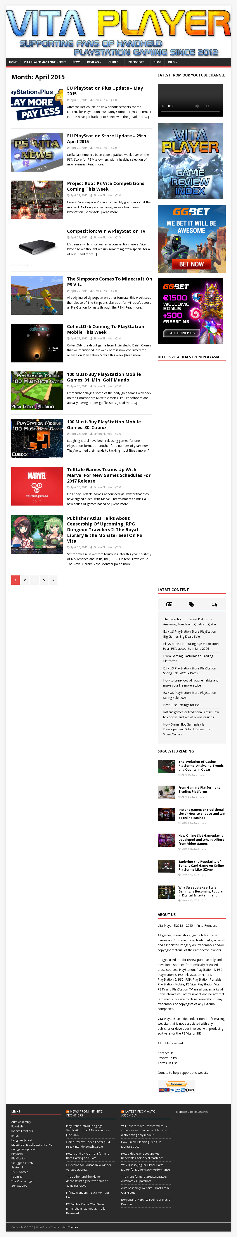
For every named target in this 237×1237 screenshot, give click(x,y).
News (76, 62)
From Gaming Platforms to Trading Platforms (199, 789)
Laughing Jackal (21, 1140)
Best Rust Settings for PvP (182, 705)
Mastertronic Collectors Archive (31, 1144)
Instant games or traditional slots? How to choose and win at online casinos (201, 814)
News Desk (100, 100)
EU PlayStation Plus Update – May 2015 (105, 91)
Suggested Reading (176, 751)
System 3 (17, 1167)
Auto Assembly (21, 1122)
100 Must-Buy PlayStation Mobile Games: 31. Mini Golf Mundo (104, 377)
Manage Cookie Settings (192, 1112)
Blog (157, 62)
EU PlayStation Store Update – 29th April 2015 (106, 138)
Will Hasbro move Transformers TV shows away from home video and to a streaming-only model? (145, 1130)
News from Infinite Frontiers (84, 1113)
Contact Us (165, 1053)
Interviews (136, 62)
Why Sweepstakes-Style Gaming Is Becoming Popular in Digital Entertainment (201, 891)
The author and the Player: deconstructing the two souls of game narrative (87, 1181)
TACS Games (19, 1172)
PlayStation (18, 1158)
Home (13, 62)
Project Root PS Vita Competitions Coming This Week (105, 186)
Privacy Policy (167, 1058)
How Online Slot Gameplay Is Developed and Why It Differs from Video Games (188, 729)
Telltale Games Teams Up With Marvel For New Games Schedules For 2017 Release (109, 475)
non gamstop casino (24, 1149)
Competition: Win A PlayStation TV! (107, 231)
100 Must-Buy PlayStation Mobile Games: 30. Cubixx (104, 424)
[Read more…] (139, 117)
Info (171, 62)
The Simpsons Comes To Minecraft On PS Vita (109, 282)
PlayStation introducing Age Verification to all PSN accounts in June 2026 (88, 1130)
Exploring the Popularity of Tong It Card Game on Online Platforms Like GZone (201, 865)
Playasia (17, 1154)
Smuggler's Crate (22, 1163)
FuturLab (17, 1126)
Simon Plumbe (102, 195)
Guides (113, 62)
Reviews (93, 62)
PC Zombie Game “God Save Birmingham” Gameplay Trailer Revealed (86, 1208)
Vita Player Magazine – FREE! (45, 62)
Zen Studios (19, 1185)
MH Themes (70, 1227)
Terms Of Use (168, 1063)
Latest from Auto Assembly (138, 1113)
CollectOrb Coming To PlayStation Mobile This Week (105, 329)
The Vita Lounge (22, 1181)
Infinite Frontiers (22, 1131)
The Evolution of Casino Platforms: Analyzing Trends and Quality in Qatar (201, 766)
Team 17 (16, 1176)
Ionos (15, 1136)
